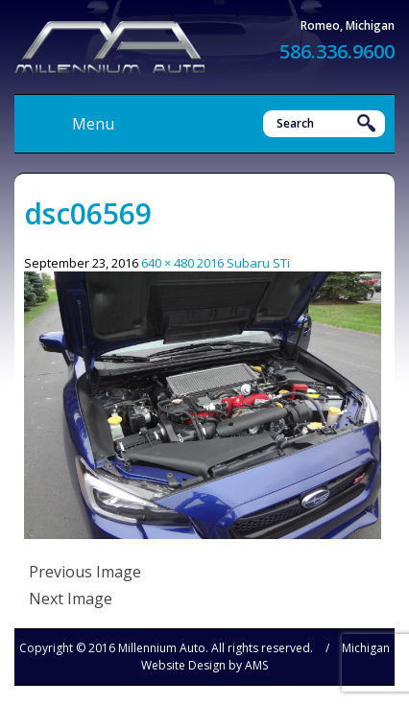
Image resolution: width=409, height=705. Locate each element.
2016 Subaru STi (243, 262)
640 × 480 (167, 262)
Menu (93, 123)
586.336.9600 (337, 51)
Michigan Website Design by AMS (265, 656)
